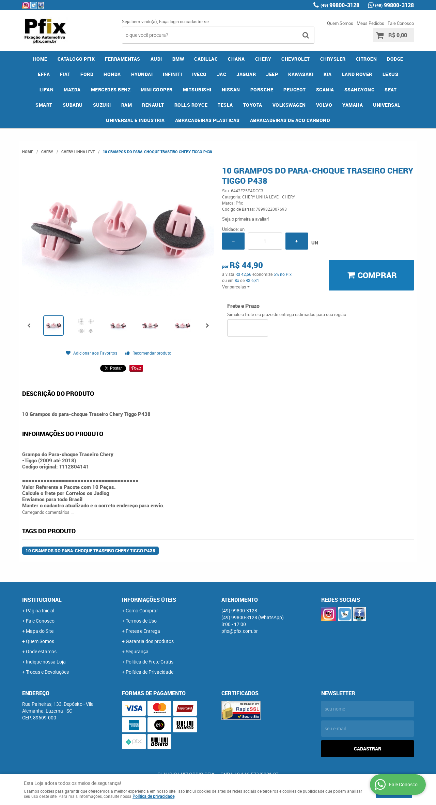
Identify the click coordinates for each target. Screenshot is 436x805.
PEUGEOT (294, 89)
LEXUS (391, 74)
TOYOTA (252, 105)
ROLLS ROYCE (191, 105)
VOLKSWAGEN (289, 105)
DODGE (395, 59)
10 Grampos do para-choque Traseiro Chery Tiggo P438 (90, 551)
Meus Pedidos (370, 23)
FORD (86, 74)
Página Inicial (40, 610)
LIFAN (47, 89)
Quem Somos (340, 23)
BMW (178, 59)
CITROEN (366, 59)
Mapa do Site (39, 631)
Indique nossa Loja (46, 661)
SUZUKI (102, 105)
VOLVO (324, 105)
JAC (222, 74)
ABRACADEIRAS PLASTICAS (207, 120)
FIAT (65, 74)
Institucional (42, 599)
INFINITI (172, 74)
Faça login (169, 21)
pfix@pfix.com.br (239, 631)
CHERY (263, 59)
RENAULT (153, 105)
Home (40, 59)
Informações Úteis (149, 599)
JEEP (272, 74)
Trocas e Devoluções (47, 672)
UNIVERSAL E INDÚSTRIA (135, 120)
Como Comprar (142, 610)
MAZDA (72, 89)
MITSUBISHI (197, 89)
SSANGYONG (359, 89)
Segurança (137, 651)
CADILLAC (206, 59)
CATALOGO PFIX (76, 59)
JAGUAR (246, 74)
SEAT (390, 89)
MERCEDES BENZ (111, 89)
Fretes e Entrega (143, 631)
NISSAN (231, 89)
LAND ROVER (357, 74)
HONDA (112, 74)
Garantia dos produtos (150, 641)
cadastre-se (197, 21)
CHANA (236, 59)
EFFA (44, 74)
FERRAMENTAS (122, 59)
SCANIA (325, 89)
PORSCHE (262, 89)
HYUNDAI (142, 74)
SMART (43, 105)
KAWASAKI (300, 74)
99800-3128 (340, 5)
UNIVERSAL (387, 105)
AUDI (156, 59)
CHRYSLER (333, 59)
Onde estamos (41, 651)
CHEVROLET (295, 59)
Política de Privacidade (149, 672)
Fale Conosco (401, 23)
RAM (126, 105)
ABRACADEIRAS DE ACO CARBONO (290, 120)
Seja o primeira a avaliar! (245, 219)
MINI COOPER (157, 89)
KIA (328, 74)
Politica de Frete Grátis (149, 661)
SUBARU (73, 105)
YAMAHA (352, 105)
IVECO (199, 74)
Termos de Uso (141, 620)
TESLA (225, 105)
